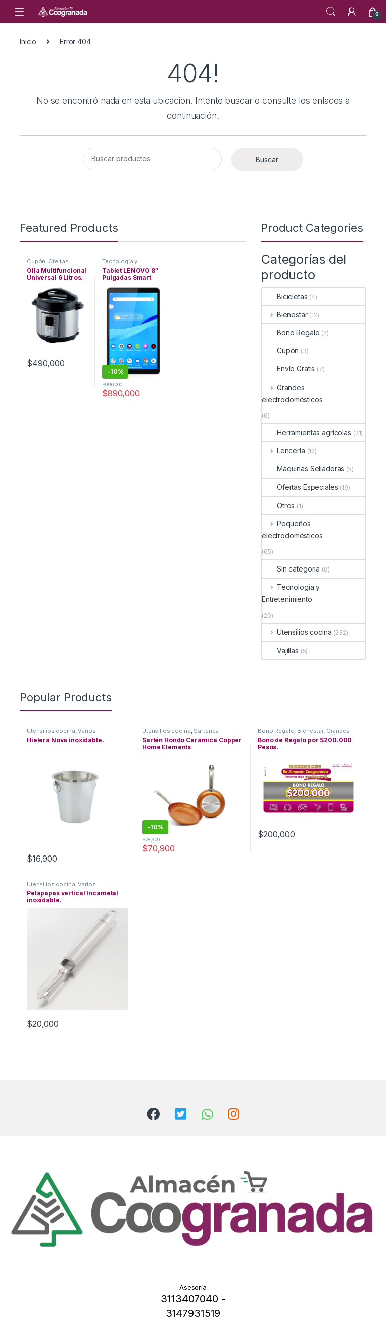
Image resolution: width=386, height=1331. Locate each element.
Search (330, 11)
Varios (86, 730)
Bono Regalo (290, 332)
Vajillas (280, 650)
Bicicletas (285, 296)
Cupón (36, 261)
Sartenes (206, 730)
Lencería (283, 450)
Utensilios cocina (296, 632)
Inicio (28, 41)
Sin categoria (291, 568)
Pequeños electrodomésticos (292, 529)
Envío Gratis (288, 368)
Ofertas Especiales (48, 264)
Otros (278, 505)
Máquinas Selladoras (303, 468)
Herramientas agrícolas (306, 432)
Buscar (267, 159)
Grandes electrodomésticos (292, 393)
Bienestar (285, 314)
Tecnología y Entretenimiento (124, 264)
